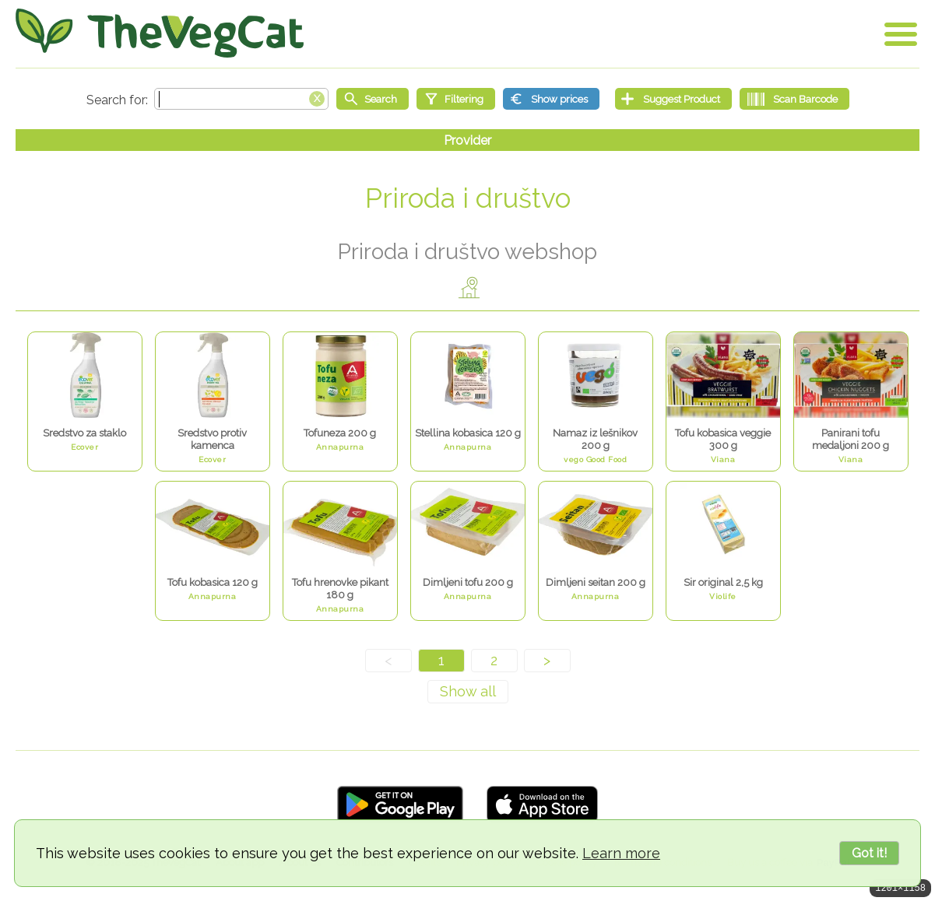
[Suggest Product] (673, 99)
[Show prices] (551, 99)
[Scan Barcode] (794, 99)
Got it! (869, 853)
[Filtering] (456, 99)
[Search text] (241, 99)
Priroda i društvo (468, 198)
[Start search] (372, 99)
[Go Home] (160, 33)
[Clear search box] (317, 97)
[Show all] (467, 691)
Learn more (621, 853)
